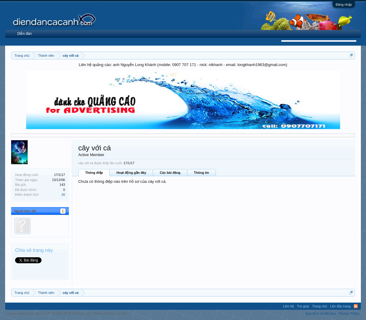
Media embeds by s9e (110, 313)
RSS (356, 306)
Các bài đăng (170, 172)
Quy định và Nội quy (321, 313)
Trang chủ (319, 306)
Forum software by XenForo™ (49, 313)
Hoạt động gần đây (131, 172)
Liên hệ (288, 306)
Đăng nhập (344, 4)
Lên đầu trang (340, 306)
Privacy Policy (349, 313)
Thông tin (201, 172)
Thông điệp (94, 172)
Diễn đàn (24, 34)
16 (63, 194)
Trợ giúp (303, 306)
